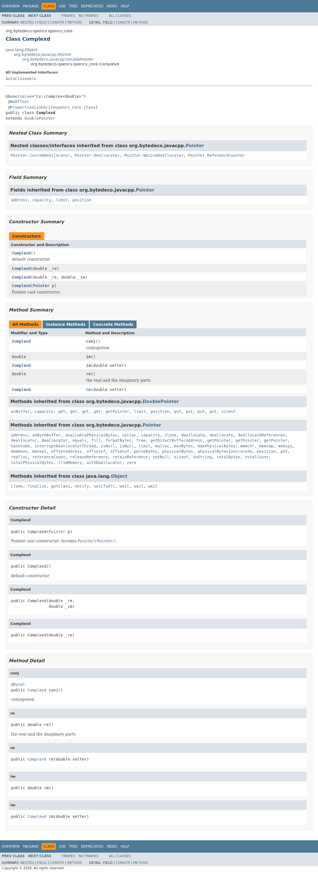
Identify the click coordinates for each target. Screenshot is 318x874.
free (141, 440)
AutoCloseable (21, 78)
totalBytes (228, 457)
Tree (73, 6)
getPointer (117, 411)
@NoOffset (18, 101)
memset (39, 451)
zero (131, 462)
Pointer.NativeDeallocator (154, 155)
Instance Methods (65, 324)
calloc (129, 435)
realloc (19, 457)
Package (30, 6)
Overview (11, 6)
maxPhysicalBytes (217, 446)
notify (82, 486)
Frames (68, 16)
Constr (57, 22)
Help (125, 6)
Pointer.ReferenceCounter (216, 155)
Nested (27, 22)
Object (119, 476)
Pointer (195, 145)
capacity (41, 200)
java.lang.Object (22, 49)
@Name (11, 96)
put (177, 411)
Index (112, 6)
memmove (19, 451)
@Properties (21, 107)
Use (62, 6)
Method (74, 22)
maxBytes (183, 446)
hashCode (20, 446)
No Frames (88, 16)
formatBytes (118, 440)
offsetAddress (66, 451)
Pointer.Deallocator (97, 155)
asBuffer (20, 411)
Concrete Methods (113, 324)
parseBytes (145, 451)
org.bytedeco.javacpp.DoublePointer (58, 59)
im (88, 356)
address (19, 200)
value (26, 96)
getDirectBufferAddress (176, 440)
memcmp (266, 446)
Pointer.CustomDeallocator (40, 155)
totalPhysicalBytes (32, 462)
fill (96, 440)
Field (42, 22)
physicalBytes (177, 451)
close (170, 435)
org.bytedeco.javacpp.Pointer (43, 54)
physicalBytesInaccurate (225, 451)
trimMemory (70, 462)
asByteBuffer (46, 435)
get (61, 411)
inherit (44, 107)
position (81, 200)
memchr (247, 446)
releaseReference (89, 457)
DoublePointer (39, 118)
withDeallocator (104, 462)
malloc (162, 446)
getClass (60, 486)
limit (62, 200)
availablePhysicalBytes (91, 435)
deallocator (24, 440)
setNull (161, 457)
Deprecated (92, 6)
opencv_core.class (75, 107)
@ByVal (18, 684)
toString (202, 457)
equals (79, 440)
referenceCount (48, 457)
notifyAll (104, 486)
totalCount (257, 457)
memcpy (285, 446)
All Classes (120, 16)
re (88, 374)
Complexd (21, 253)
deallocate (193, 435)
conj (91, 341)
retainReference (130, 457)
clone (17, 486)
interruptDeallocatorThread (65, 446)
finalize (36, 486)
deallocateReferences (261, 435)
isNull (108, 446)
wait (124, 486)
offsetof (96, 451)
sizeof (228, 411)
